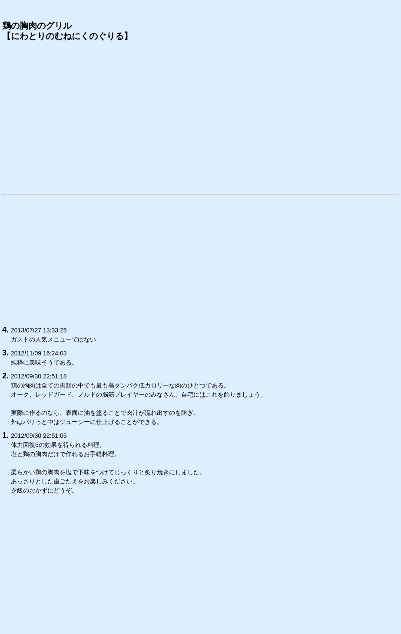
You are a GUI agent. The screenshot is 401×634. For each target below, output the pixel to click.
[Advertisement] (200, 116)
